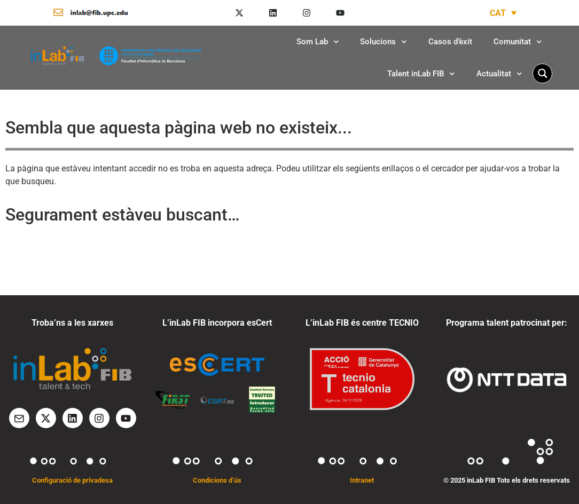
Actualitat (499, 74)
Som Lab (317, 42)
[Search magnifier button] (542, 73)
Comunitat (518, 42)
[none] (503, 13)
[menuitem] (503, 13)
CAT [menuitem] (498, 12)
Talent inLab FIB (421, 74)
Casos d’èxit (450, 41)
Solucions (383, 42)
